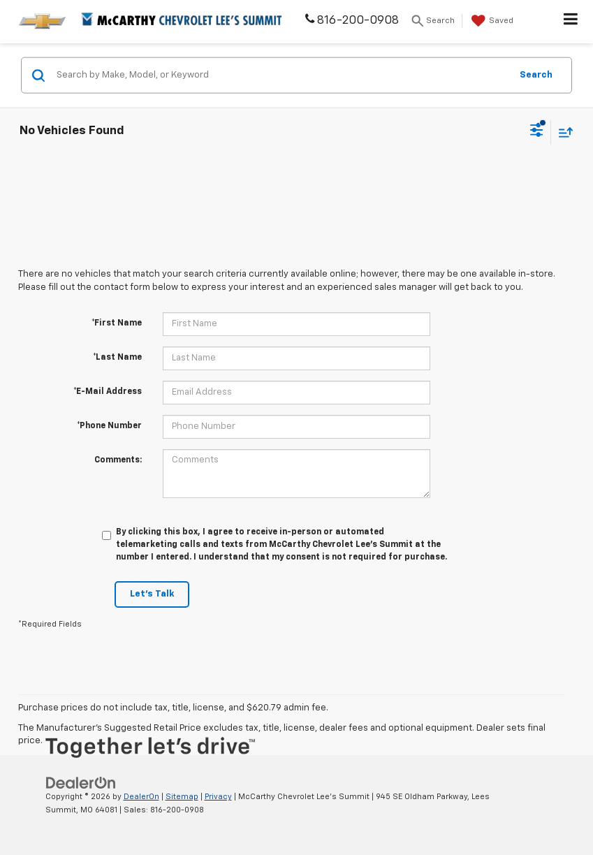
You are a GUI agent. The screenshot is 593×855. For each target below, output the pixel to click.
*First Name (116, 323)
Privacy (218, 797)
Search (536, 74)
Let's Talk (152, 594)
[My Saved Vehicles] (490, 21)
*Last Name (117, 357)
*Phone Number (109, 426)
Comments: (118, 460)
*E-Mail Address (107, 392)
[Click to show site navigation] (571, 21)
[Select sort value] (562, 131)
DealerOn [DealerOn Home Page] (141, 797)
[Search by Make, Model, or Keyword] (281, 75)
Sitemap (182, 797)
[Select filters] (537, 132)
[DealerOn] (81, 782)
